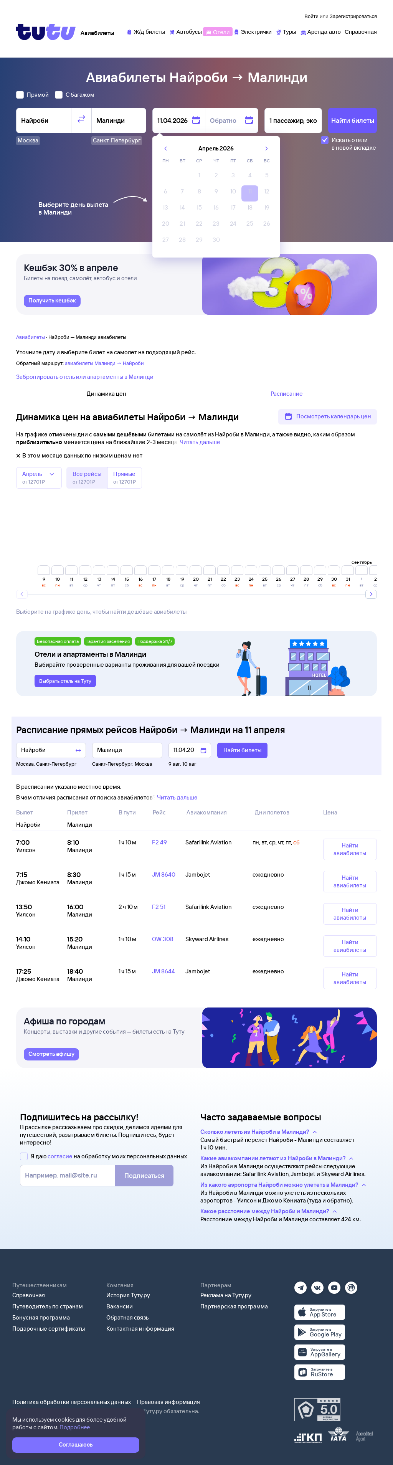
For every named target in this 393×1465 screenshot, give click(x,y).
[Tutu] (46, 31)
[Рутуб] (351, 1285)
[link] (52, 301)
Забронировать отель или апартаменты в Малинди (85, 376)
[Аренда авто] (320, 31)
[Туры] (286, 31)
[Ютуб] (334, 1285)
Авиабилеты (30, 337)
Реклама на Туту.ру (225, 1295)
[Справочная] (361, 31)
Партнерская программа (234, 1306)
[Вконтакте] (317, 1285)
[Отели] (218, 31)
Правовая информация (168, 1402)
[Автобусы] (185, 31)
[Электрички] (252, 31)
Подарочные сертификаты (48, 1328)
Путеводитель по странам (47, 1306)
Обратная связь (127, 1317)
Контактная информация (140, 1328)
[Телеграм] (300, 1285)
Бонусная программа (41, 1317)
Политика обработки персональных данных (71, 1402)
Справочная (28, 1295)
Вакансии (119, 1306)
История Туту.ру (128, 1295)
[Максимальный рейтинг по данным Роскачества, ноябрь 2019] (317, 1409)
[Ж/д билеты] (145, 31)
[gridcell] (199, 177)
